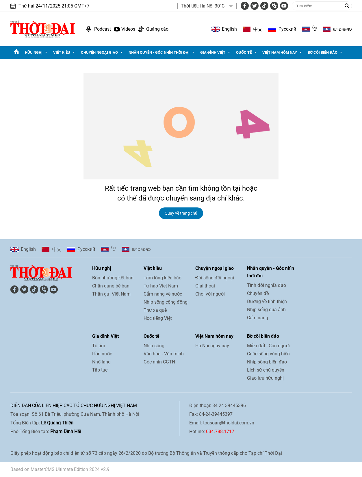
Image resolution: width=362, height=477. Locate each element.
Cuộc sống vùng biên (268, 354)
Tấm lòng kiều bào (162, 278)
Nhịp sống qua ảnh (266, 309)
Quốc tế (244, 52)
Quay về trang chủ (181, 213)
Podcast (102, 29)
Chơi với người (210, 294)
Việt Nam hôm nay (279, 52)
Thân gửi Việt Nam (111, 294)
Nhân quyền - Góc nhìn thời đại (159, 52)
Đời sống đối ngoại (214, 278)
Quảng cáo (157, 29)
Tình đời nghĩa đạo (266, 285)
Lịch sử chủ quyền (265, 370)
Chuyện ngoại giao (99, 52)
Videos (128, 29)
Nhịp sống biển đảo (267, 362)
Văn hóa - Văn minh (164, 354)
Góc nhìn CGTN (159, 362)
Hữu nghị (33, 52)
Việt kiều (61, 52)
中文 (257, 29)
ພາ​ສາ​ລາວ (342, 29)
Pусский (287, 29)
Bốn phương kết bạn (112, 278)
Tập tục (99, 370)
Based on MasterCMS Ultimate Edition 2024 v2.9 (59, 469)
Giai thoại (205, 286)
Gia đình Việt (212, 52)
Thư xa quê (155, 310)
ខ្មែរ (314, 29)
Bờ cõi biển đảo (322, 52)
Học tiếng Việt (158, 318)
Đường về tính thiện (267, 301)
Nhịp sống (154, 345)
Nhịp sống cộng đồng (166, 302)
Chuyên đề (258, 293)
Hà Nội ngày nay (212, 345)
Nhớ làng (101, 362)
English (229, 29)
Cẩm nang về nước (163, 294)
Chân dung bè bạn (110, 286)
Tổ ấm (98, 345)
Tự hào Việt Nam (161, 286)
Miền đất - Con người (268, 345)
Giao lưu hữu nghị (265, 378)
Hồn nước (102, 354)
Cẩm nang (257, 317)
